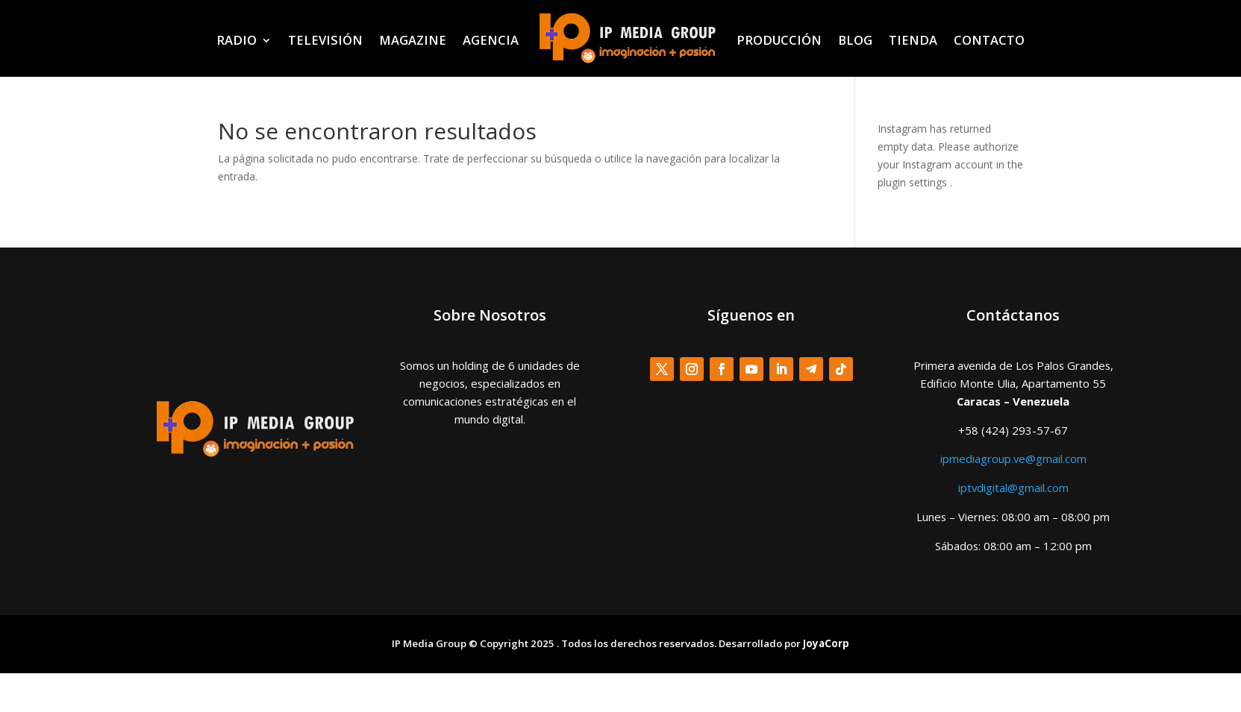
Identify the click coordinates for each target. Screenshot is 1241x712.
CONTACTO (989, 39)
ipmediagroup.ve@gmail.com (1013, 458)
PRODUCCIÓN (779, 39)
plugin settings (914, 182)
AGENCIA (491, 39)
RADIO (236, 39)
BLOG (855, 39)
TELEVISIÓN (325, 39)
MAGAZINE (412, 39)
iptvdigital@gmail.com (1013, 487)
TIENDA (913, 39)
